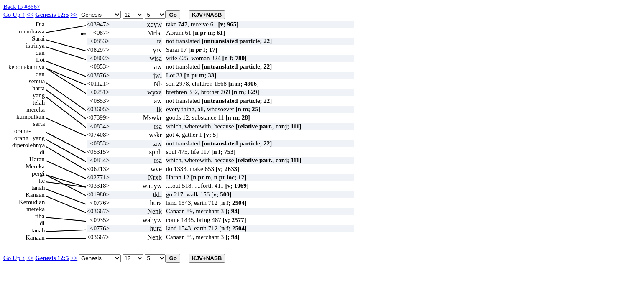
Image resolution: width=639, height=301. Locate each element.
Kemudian (32, 202)
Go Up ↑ (14, 14)
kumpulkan (30, 116)
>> (73, 14)
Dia (40, 24)
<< (29, 14)
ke (42, 180)
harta (38, 88)
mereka (35, 109)
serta (39, 123)
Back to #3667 (21, 6)
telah (39, 102)
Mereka (35, 166)
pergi (38, 173)
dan (40, 52)
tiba (40, 216)
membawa (32, 31)
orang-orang (22, 131)
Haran (37, 159)
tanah (38, 187)
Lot (40, 59)
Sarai (38, 38)
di (42, 152)
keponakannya (26, 67)
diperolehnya (28, 145)
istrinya (35, 45)
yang (39, 95)
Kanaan (35, 194)
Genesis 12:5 (52, 14)
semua (37, 81)
